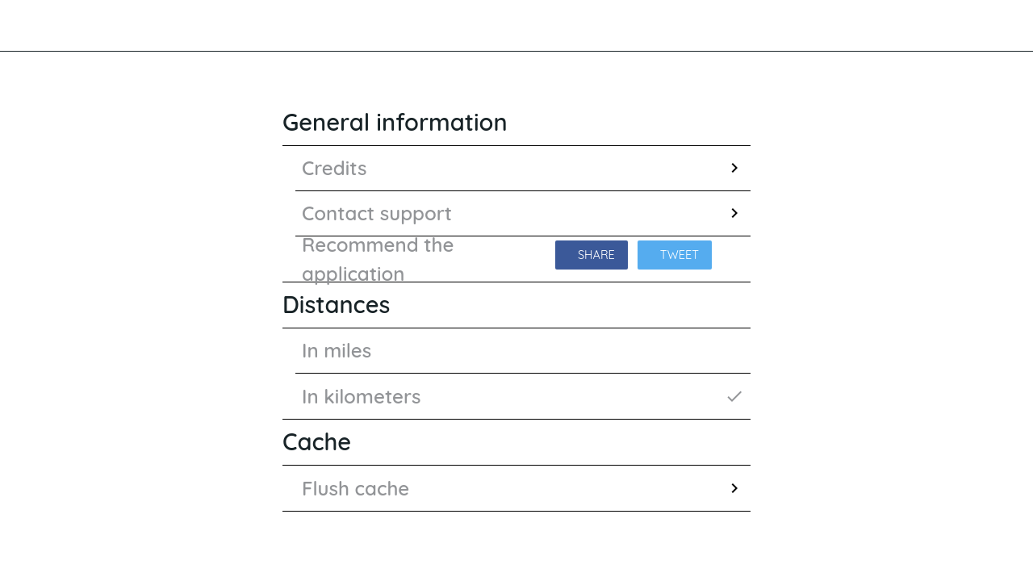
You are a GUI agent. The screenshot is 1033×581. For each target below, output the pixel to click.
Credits (523, 168)
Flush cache (523, 488)
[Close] (26, 26)
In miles (336, 350)
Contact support (523, 213)
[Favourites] (991, 25)
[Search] (949, 25)
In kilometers (523, 396)
